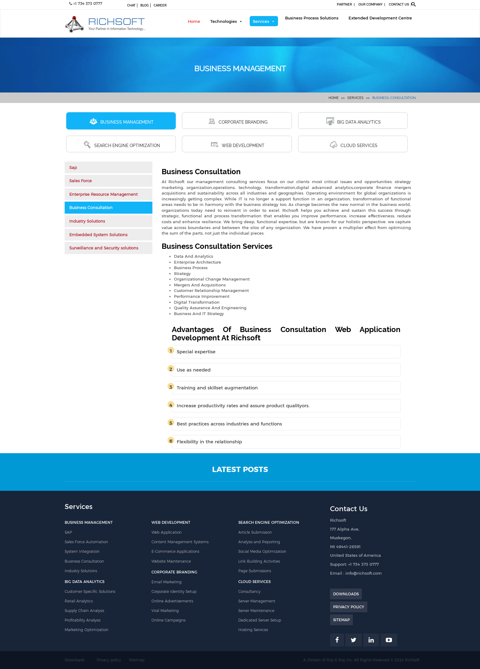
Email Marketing (166, 582)
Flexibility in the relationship (209, 442)
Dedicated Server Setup (259, 620)
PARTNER (344, 4)
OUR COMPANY (370, 4)
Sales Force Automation (86, 542)
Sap (73, 167)
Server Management (256, 601)
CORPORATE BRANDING (238, 121)
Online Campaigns (168, 620)
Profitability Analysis (82, 620)
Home (194, 21)
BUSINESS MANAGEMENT (122, 121)
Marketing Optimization (86, 629)
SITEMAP (341, 620)
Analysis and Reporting (259, 542)
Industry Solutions (87, 221)
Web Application (166, 532)
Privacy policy (109, 660)
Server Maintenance (256, 610)
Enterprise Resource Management (103, 194)
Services (261, 21)
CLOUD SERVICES (353, 145)
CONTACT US (399, 4)
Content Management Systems (179, 542)
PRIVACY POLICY (348, 607)
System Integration (82, 551)
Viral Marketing (165, 610)
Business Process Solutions (311, 17)
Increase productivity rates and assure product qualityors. (243, 405)
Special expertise (196, 352)
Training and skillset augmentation (217, 388)
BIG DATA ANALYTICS (353, 121)
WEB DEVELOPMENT (237, 145)
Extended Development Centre (380, 17)
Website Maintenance (171, 561)
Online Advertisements (172, 601)
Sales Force (80, 180)
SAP (68, 532)
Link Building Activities (259, 561)
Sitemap (136, 660)
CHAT (131, 5)
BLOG (144, 5)
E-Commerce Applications (175, 551)
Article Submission (255, 532)
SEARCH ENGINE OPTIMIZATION (121, 145)
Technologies (223, 21)
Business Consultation (91, 207)
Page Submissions (254, 570)
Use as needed (194, 370)
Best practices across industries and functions (229, 424)
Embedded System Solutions (98, 234)
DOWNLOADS (346, 594)
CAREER (160, 5)
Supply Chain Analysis (84, 610)
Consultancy (249, 591)
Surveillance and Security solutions (103, 247)
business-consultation (394, 98)
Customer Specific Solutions (90, 591)
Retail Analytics (79, 601)
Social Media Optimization (262, 551)
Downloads (74, 660)
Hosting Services (253, 629)
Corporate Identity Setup (173, 591)
